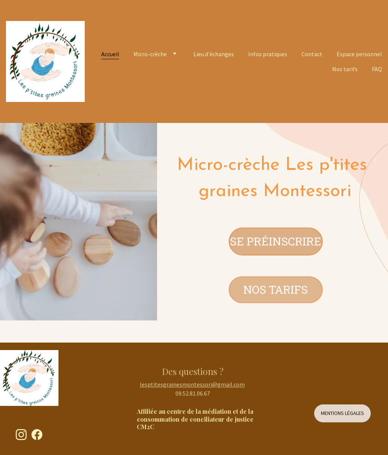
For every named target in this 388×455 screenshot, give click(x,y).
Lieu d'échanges (213, 54)
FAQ (377, 69)
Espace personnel (359, 54)
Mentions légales (342, 414)
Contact (311, 54)
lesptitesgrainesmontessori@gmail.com (192, 386)
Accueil (110, 54)
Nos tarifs (345, 69)
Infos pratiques (267, 54)
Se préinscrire (275, 242)
